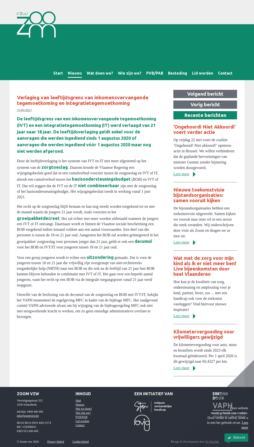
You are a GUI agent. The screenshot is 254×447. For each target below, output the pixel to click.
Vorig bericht (205, 104)
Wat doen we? (100, 73)
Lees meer (186, 174)
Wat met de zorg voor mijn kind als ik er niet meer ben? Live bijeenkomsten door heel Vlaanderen (205, 266)
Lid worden (202, 73)
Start (58, 73)
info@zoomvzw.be (28, 415)
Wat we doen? (84, 408)
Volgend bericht (205, 94)
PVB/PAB (154, 73)
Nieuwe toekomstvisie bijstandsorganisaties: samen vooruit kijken (198, 195)
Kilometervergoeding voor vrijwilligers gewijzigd (203, 334)
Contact (225, 73)
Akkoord (236, 437)
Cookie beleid (80, 441)
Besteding (177, 73)
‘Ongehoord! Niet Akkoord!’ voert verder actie (204, 129)
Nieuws (75, 73)
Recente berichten (205, 115)
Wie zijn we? (129, 73)
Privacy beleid (55, 441)
